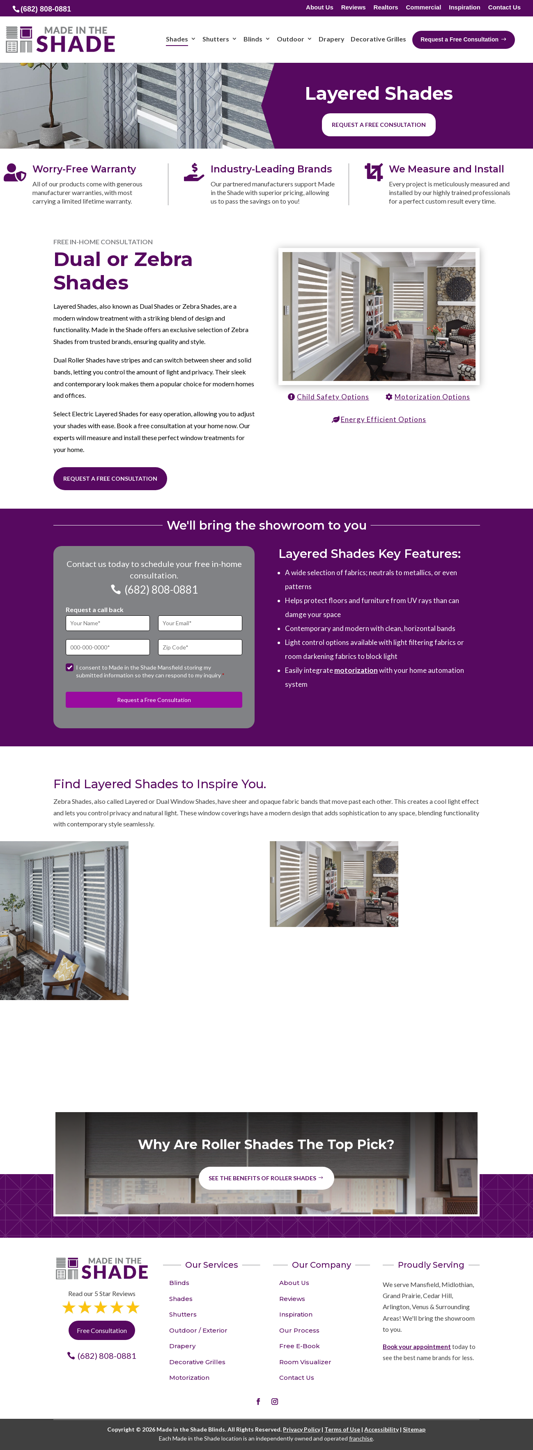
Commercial (423, 8)
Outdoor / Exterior (198, 1330)
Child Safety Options (333, 396)
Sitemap (414, 1429)
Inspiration (464, 8)
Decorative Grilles (197, 1362)
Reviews (353, 8)
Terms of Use (342, 1429)
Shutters (183, 1314)
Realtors (386, 8)
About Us (319, 8)
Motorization (189, 1377)
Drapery (182, 1346)
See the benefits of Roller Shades (262, 1178)
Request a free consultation (379, 124)
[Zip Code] (200, 647)
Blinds (179, 1283)
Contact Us (504, 8)
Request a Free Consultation (110, 478)
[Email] (200, 623)
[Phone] (108, 647)
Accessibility (381, 1429)
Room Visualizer (305, 1362)
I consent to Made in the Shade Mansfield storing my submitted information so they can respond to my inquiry (150, 671)
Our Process (299, 1330)
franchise (361, 1438)
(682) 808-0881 (161, 589)
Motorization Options (432, 396)
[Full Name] (108, 623)
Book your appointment (417, 1346)
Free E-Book (299, 1346)
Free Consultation (102, 1330)
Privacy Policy (301, 1429)
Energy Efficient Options (383, 419)
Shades (181, 1299)
